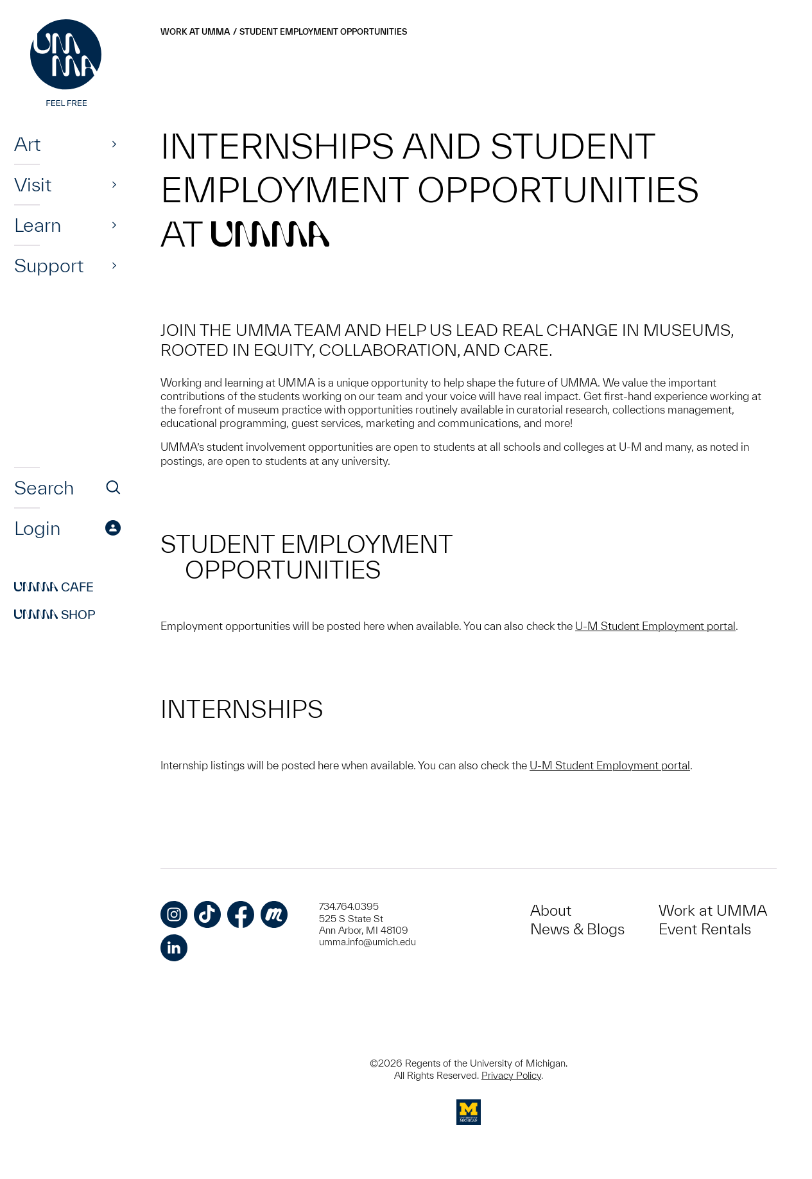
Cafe (54, 587)
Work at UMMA (195, 32)
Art (27, 144)
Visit (32, 184)
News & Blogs (577, 929)
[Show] (114, 143)
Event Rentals (705, 929)
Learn (37, 225)
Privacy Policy (511, 1075)
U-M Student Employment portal (655, 626)
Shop (55, 614)
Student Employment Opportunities (323, 32)
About (550, 910)
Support (48, 265)
